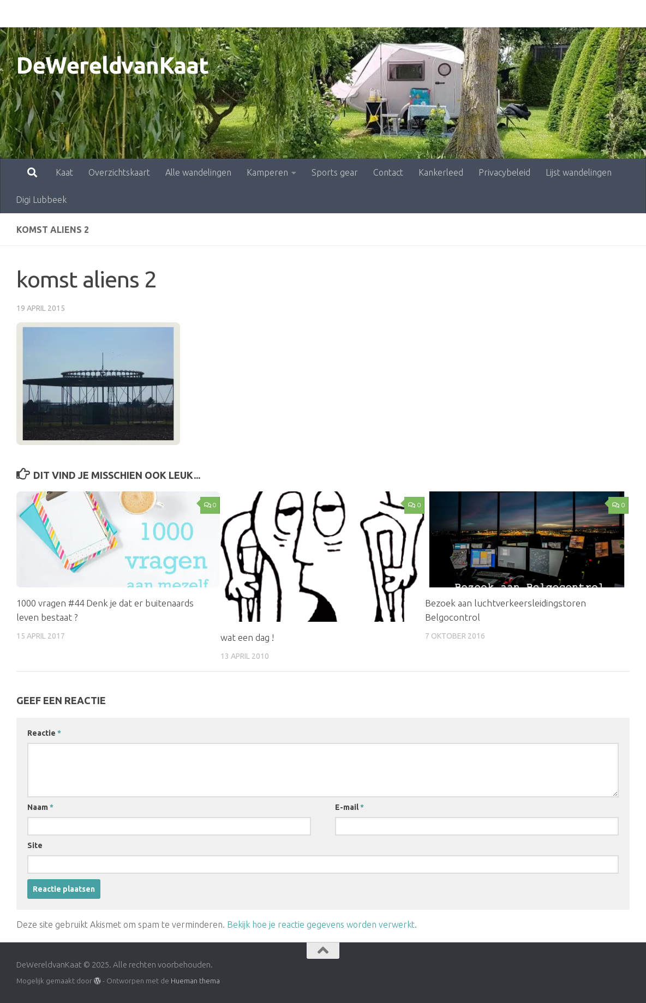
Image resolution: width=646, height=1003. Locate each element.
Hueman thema (195, 980)
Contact (340, 14)
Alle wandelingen (150, 14)
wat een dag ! (247, 637)
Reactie (44, 733)
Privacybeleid (456, 14)
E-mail (349, 807)
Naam (40, 807)
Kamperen (219, 14)
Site (35, 845)
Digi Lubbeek (604, 14)
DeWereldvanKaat (112, 65)
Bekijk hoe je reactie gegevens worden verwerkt (321, 924)
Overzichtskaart (71, 14)
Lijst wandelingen (531, 14)
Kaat (16, 14)
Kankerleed (392, 14)
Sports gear (287, 14)
